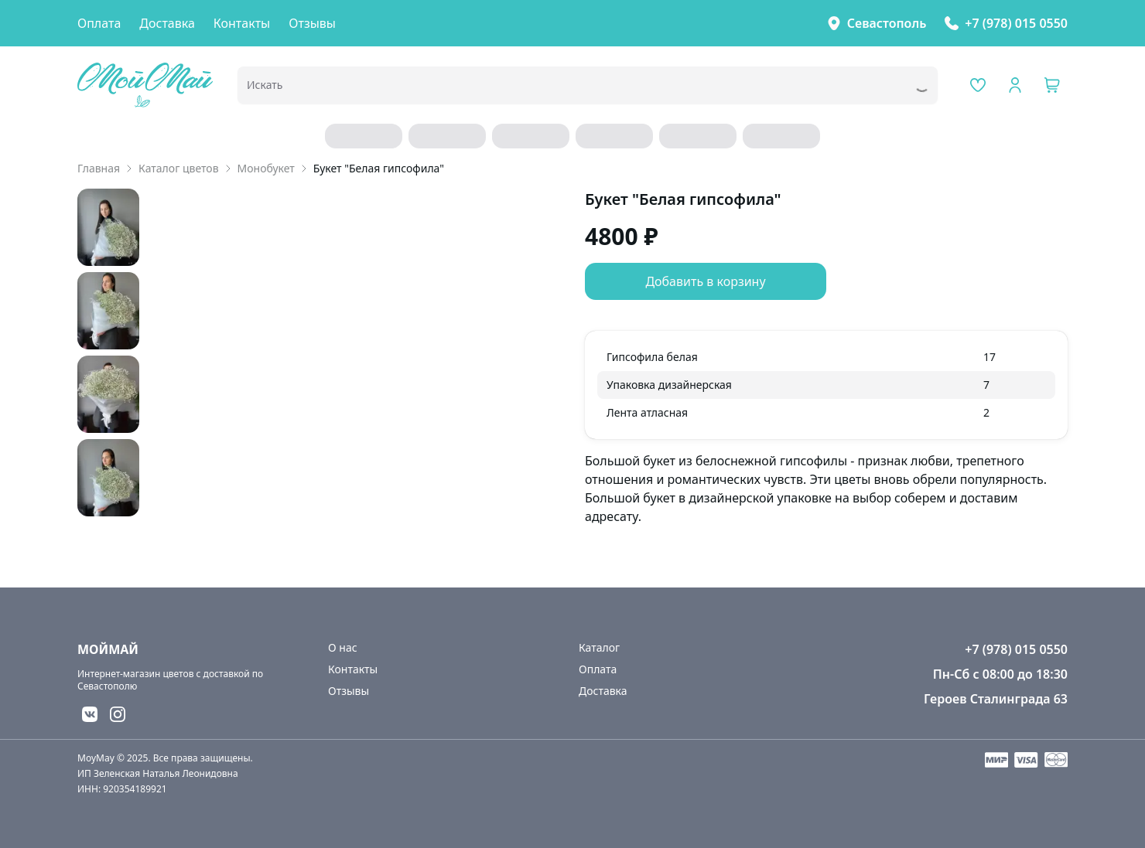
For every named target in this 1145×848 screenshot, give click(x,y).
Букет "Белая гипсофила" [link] (378, 168)
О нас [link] (342, 647)
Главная (98, 168)
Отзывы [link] (312, 23)
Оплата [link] (99, 23)
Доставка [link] (167, 23)
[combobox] (566, 89)
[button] (1052, 85)
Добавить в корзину (705, 281)
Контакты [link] (242, 23)
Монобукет (266, 168)
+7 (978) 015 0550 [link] (1016, 23)
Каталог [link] (599, 647)
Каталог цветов (178, 168)
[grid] (826, 385)
